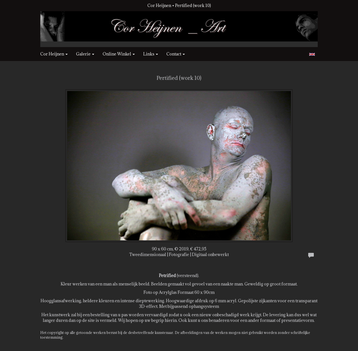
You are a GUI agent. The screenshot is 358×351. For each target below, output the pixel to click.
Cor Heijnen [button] (54, 54)
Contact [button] (175, 54)
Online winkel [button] (119, 54)
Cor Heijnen (159, 5)
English (312, 54)
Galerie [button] (85, 54)
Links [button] (150, 54)
